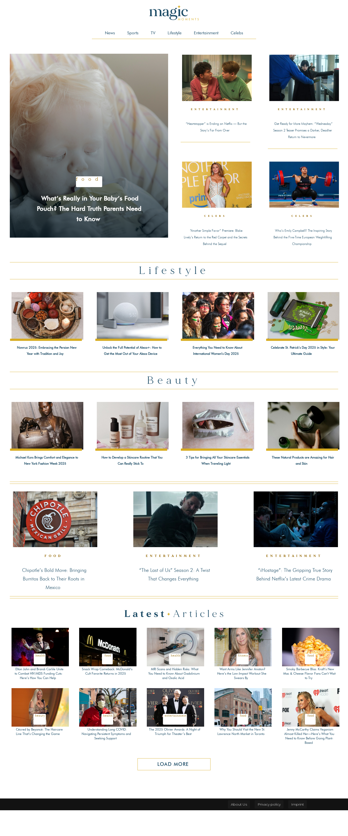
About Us (239, 830)
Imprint (297, 830)
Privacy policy (269, 830)
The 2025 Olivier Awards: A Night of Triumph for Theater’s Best (174, 757)
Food (89, 170)
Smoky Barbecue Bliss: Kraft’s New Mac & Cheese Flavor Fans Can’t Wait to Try (309, 694)
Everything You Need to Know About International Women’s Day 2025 (217, 362)
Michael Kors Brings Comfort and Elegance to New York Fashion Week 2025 (47, 478)
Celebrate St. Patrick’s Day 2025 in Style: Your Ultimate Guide (302, 362)
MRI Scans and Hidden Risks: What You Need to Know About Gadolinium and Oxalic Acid (173, 694)
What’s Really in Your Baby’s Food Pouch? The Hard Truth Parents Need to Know (89, 202)
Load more (173, 790)
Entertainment (216, 109)
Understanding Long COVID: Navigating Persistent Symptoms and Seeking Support (106, 759)
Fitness (243, 677)
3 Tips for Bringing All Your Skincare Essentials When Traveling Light (217, 478)
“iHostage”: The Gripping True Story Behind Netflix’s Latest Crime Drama (295, 599)
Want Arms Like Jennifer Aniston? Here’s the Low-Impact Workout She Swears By (242, 694)
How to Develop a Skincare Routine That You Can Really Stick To (131, 478)
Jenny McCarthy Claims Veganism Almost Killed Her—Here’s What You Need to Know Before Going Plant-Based (310, 762)
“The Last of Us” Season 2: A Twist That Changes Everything (174, 599)
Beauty (40, 742)
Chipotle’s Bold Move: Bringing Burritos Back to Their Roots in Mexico (53, 599)
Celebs (215, 221)
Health (40, 677)
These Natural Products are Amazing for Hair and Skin (302, 475)
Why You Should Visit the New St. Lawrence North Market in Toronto (241, 757)
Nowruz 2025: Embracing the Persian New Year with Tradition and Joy (46, 362)
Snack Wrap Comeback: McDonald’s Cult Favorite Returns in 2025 (106, 694)
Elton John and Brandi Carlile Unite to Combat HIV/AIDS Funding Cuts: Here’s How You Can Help (39, 697)
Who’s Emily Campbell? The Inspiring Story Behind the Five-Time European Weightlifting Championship (302, 244)
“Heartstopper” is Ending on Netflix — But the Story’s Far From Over (216, 129)
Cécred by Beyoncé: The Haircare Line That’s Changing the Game (39, 757)
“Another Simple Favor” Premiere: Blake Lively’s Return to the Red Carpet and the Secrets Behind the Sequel (215, 244)
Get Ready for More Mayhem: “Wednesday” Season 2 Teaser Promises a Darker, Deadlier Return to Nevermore (303, 132)
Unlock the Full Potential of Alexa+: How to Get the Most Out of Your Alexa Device (131, 362)
